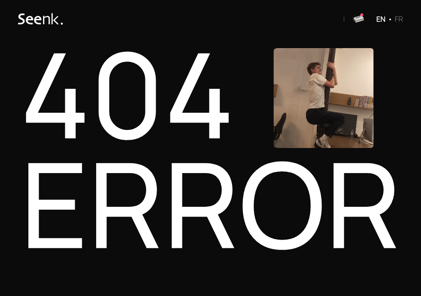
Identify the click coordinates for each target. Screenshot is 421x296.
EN (381, 19)
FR (399, 19)
